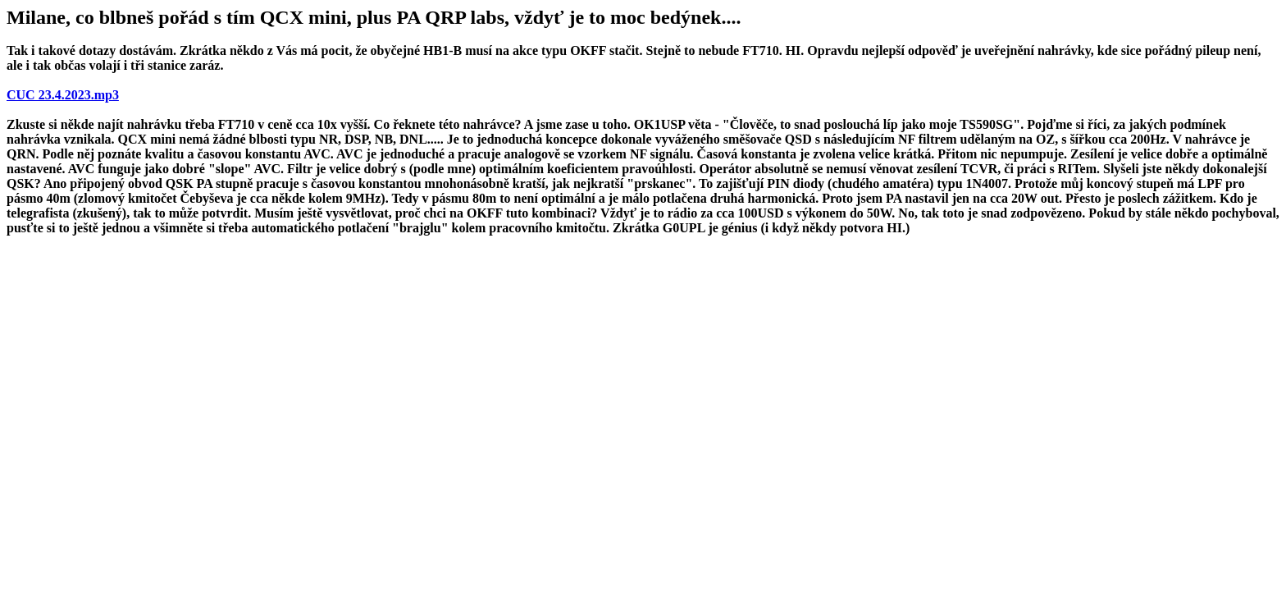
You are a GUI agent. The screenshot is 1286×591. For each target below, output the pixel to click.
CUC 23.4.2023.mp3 (63, 95)
